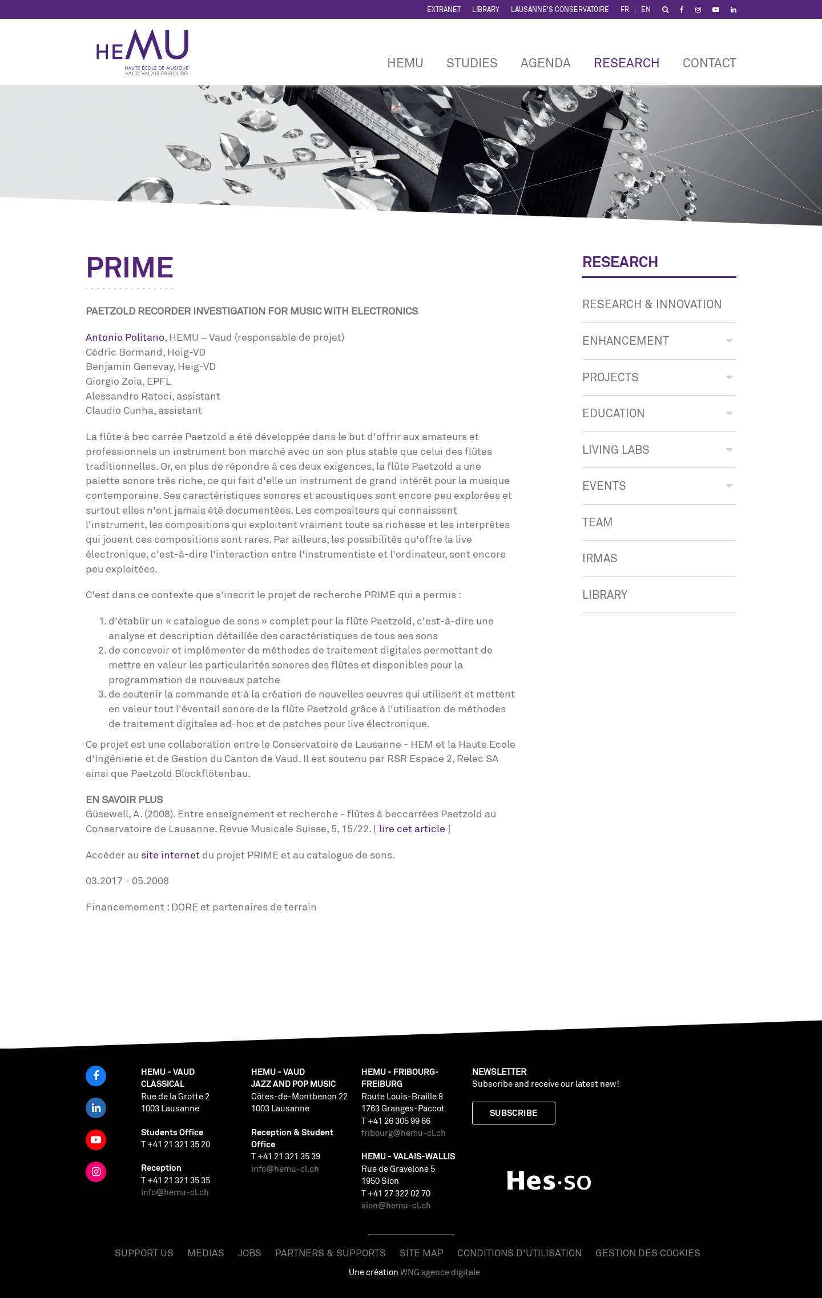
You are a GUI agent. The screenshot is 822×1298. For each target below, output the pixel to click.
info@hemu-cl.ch (175, 1192)
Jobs (249, 1253)
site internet (170, 854)
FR (624, 9)
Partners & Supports (330, 1253)
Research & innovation (652, 304)
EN (646, 9)
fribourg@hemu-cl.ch (403, 1132)
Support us (144, 1253)
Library (485, 9)
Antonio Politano (125, 336)
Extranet (444, 9)
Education (657, 413)
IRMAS (600, 558)
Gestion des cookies (647, 1253)
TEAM (597, 522)
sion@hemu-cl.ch (396, 1205)
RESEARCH (627, 62)
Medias (205, 1253)
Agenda (546, 62)
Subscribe (514, 1112)
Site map (422, 1253)
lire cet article (412, 828)
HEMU (405, 62)
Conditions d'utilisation (519, 1253)
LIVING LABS (657, 449)
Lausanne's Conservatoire (560, 9)
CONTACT (709, 62)
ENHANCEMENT (657, 340)
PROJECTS (657, 377)
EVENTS (657, 485)
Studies (472, 62)
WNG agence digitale (440, 1272)
